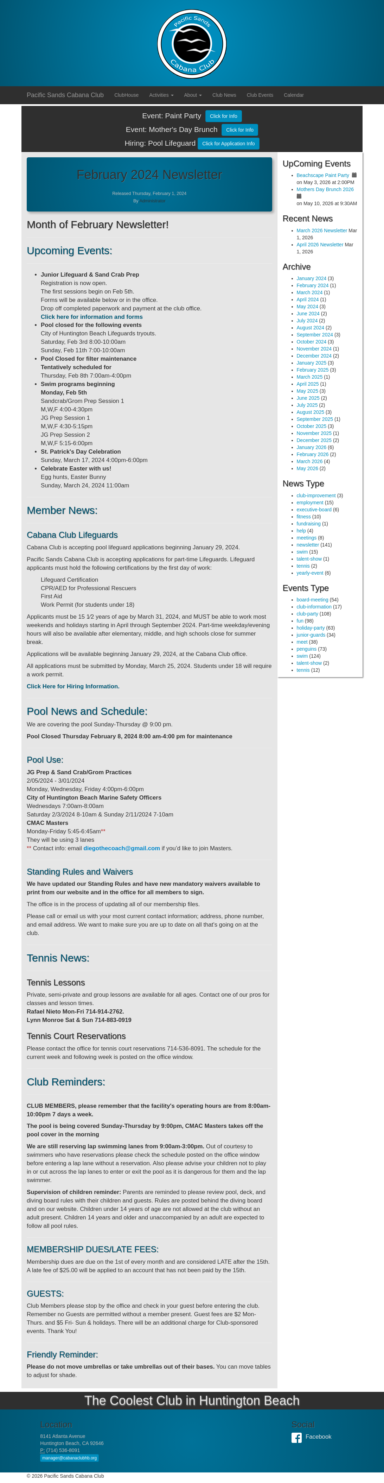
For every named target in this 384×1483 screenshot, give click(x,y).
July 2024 (307, 320)
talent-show (309, 559)
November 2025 (314, 433)
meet (302, 642)
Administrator (152, 200)
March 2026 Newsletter (322, 230)
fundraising (309, 523)
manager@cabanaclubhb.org (69, 1458)
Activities (161, 95)
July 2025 (307, 405)
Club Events (260, 95)
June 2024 (308, 313)
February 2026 (313, 454)
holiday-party (311, 628)
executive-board (314, 509)
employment (310, 502)
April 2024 (308, 299)
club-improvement (316, 495)
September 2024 (315, 334)
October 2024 (312, 342)
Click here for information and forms (92, 317)
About (193, 95)
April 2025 (308, 384)
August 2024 (311, 327)
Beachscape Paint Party (323, 175)
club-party (307, 614)
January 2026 (312, 447)
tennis (303, 566)
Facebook (299, 1437)
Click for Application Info (228, 143)
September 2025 (315, 419)
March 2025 (310, 377)
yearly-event (310, 573)
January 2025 (312, 363)
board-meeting (312, 599)
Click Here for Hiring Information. (73, 686)
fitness (304, 516)
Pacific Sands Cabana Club (65, 95)
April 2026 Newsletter (320, 244)
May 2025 (307, 391)
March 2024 (310, 292)
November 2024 (314, 349)
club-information (314, 607)
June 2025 (308, 398)
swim (302, 552)
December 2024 (314, 356)
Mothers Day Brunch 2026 (325, 189)
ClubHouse (126, 95)
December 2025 (314, 440)
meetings (307, 538)
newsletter (308, 545)
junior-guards (311, 635)
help (301, 531)
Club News (224, 95)
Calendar (294, 95)
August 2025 (311, 412)
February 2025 (313, 370)
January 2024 (312, 278)
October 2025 (312, 426)
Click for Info (223, 116)
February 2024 (313, 285)
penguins (307, 649)
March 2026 (310, 461)
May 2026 (307, 468)
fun (300, 621)
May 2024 (307, 306)
